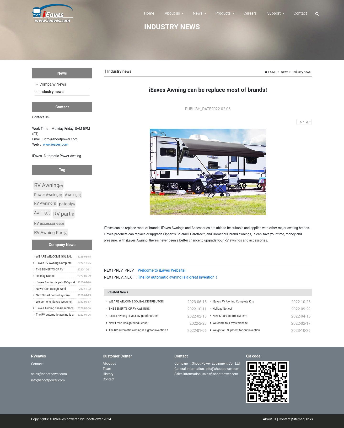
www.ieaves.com (55, 144)
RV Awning (48, 185)
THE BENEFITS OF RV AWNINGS (129, 308)
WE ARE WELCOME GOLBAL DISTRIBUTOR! (136, 301)
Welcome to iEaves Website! (162, 270)
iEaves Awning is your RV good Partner (133, 316)
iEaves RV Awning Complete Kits (233, 301)
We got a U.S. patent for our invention (236, 330)
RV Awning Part (50, 232)
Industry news (302, 72)
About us (110, 363)
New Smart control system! (230, 316)
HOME (272, 72)
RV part (63, 214)
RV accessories (49, 223)
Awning (73, 194)
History (108, 374)
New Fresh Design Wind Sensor (128, 323)
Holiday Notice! (222, 308)
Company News (52, 84)
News (284, 72)
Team (107, 369)
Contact (108, 379)
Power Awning (48, 194)
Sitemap (298, 419)
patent (67, 203)
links (309, 419)
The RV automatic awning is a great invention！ (178, 277)
